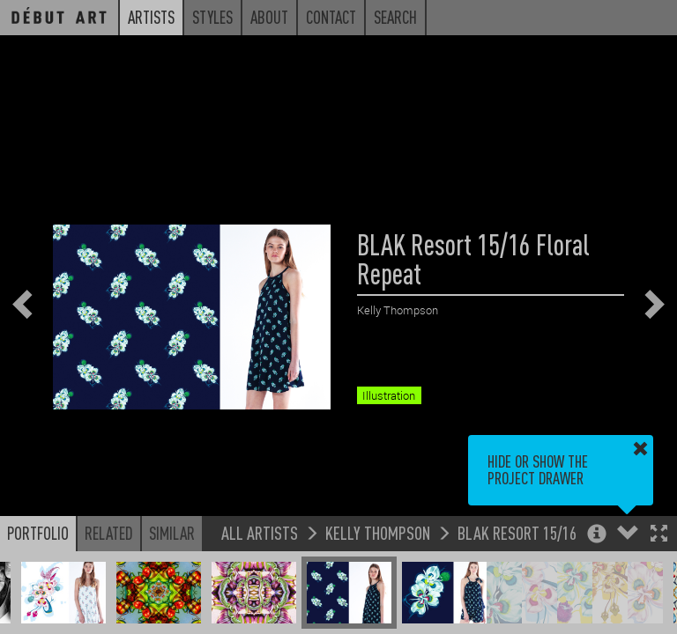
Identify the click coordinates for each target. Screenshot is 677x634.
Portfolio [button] (38, 532)
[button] (659, 535)
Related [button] (109, 532)
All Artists (259, 532)
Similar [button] (172, 532)
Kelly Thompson (377, 532)
